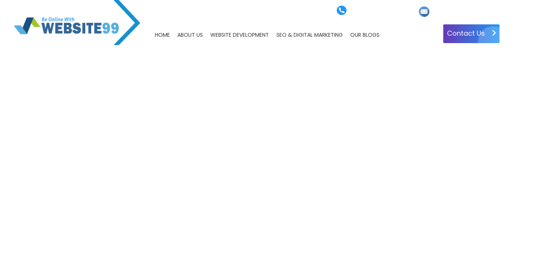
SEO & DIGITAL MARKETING (309, 35)
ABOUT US (190, 35)
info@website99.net (457, 11)
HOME (162, 35)
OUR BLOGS (365, 35)
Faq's (204, 11)
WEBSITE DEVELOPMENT (239, 35)
